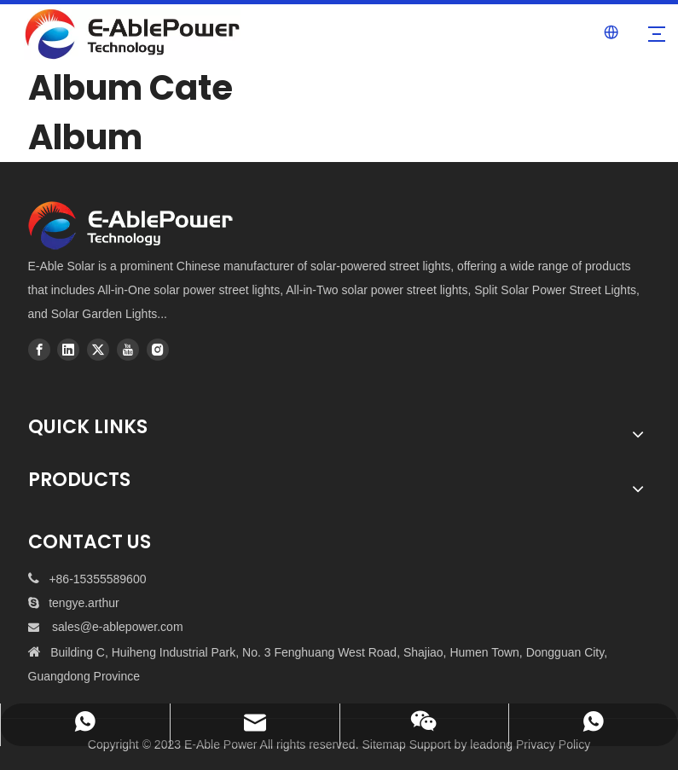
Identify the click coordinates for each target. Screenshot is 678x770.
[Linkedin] (68, 350)
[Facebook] (39, 350)
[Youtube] (128, 350)
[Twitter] (98, 350)
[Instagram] (158, 350)
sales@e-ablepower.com (117, 627)
